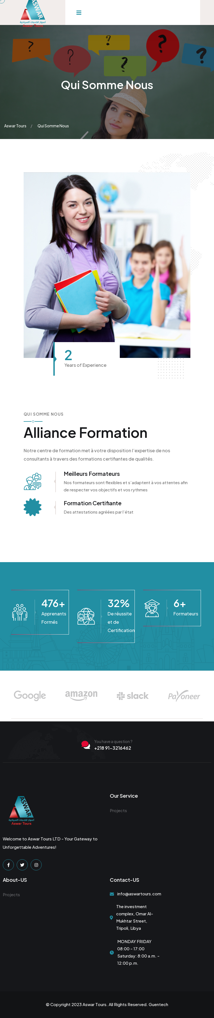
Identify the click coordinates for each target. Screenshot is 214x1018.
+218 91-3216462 (112, 748)
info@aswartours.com (139, 893)
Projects (118, 810)
